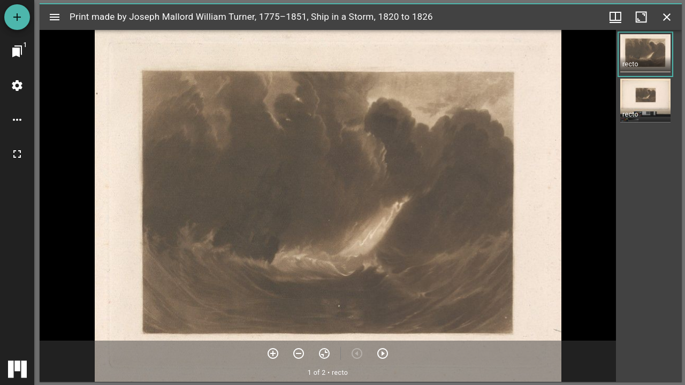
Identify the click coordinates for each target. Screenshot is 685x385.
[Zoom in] (273, 353)
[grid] (649, 206)
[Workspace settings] (17, 85)
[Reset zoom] (324, 353)
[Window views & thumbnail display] (615, 17)
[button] (645, 54)
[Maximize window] (641, 17)
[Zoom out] (298, 353)
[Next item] (382, 353)
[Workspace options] (17, 120)
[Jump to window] (17, 51)
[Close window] (667, 17)
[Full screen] (17, 154)
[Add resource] (17, 17)
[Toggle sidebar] (54, 17)
